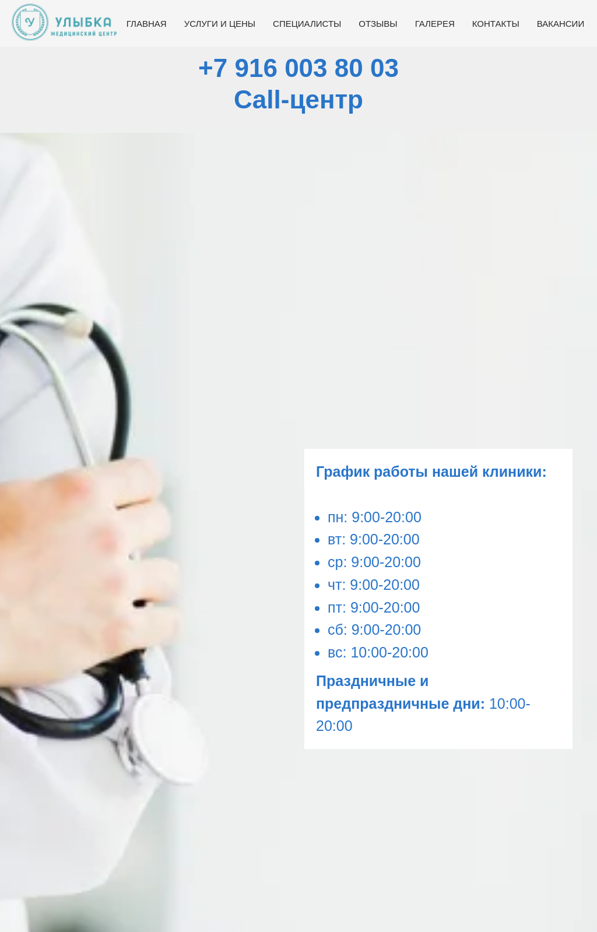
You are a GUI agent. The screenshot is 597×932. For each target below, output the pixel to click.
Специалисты (307, 24)
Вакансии (560, 24)
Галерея (435, 24)
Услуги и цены (219, 24)
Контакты (495, 24)
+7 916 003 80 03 (298, 68)
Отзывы (378, 24)
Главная (147, 24)
